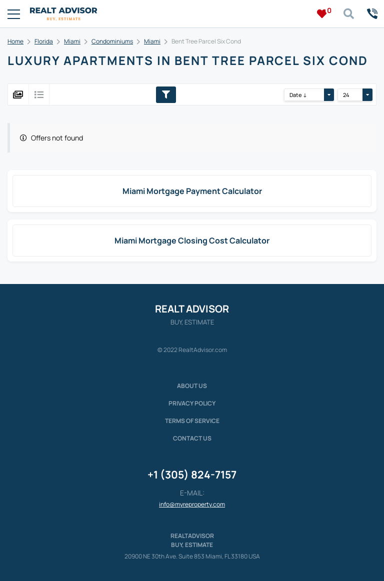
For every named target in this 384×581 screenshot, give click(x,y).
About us (192, 386)
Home (16, 41)
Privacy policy (192, 403)
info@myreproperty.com (192, 504)
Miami (72, 41)
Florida (43, 41)
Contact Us (192, 438)
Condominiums (112, 41)
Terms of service (192, 420)
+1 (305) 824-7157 (192, 475)
